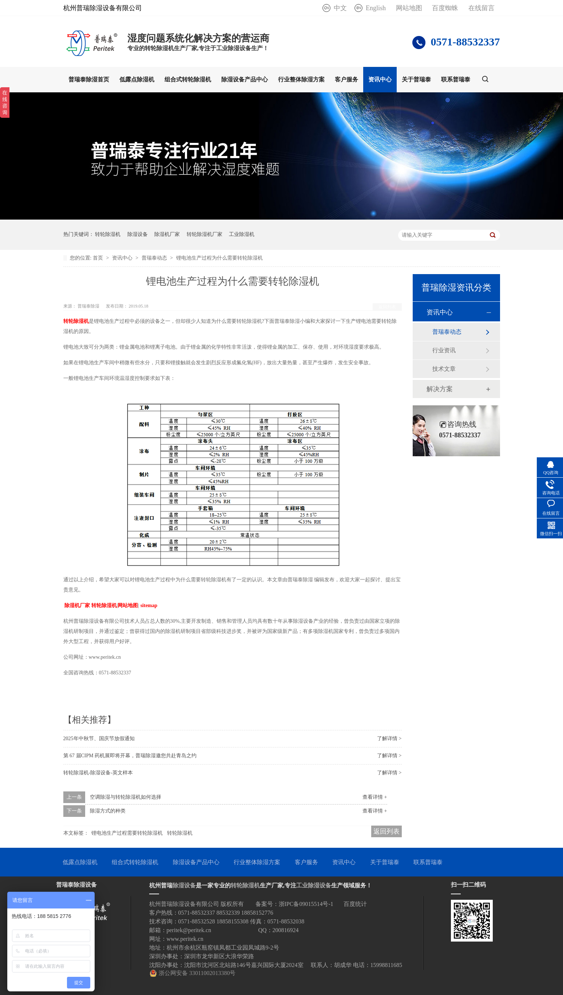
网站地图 (409, 8)
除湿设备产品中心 (244, 79)
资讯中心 (380, 79)
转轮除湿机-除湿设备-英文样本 (98, 772)
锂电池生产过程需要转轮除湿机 (127, 833)
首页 (98, 258)
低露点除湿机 (136, 79)
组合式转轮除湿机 (187, 79)
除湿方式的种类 (108, 811)
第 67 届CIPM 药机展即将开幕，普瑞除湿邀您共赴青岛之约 (130, 755)
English (376, 8)
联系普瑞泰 (455, 79)
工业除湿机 (241, 234)
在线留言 (481, 8)
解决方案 (440, 389)
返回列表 (387, 306)
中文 (340, 8)
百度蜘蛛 (445, 8)
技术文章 (444, 369)
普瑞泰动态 (155, 258)
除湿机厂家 (167, 234)
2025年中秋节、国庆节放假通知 (99, 738)
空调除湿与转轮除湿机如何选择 (125, 797)
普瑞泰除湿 (89, 306)
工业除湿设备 (313, 885)
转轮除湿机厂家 (204, 234)
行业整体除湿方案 (301, 79)
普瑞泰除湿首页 (88, 79)
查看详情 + (374, 797)
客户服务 (346, 79)
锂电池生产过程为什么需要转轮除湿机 (219, 258)
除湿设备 (137, 234)
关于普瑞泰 (416, 79)
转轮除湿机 (107, 234)
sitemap (149, 605)
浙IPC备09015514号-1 (306, 904)
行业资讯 (444, 350)
